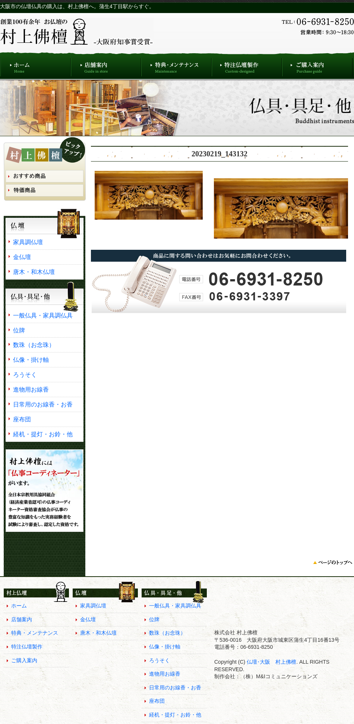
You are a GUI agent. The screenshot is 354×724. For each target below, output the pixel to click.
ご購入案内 (317, 65)
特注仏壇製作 (247, 65)
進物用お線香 (31, 389)
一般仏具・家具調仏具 (43, 315)
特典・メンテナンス (176, 65)
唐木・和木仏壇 (34, 271)
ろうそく (25, 374)
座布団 (22, 419)
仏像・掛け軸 (31, 359)
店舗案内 (106, 65)
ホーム (35, 65)
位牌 (19, 330)
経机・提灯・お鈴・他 (43, 434)
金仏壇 (22, 256)
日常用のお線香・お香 (43, 404)
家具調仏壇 (28, 242)
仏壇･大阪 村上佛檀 (270, 662)
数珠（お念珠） (34, 344)
